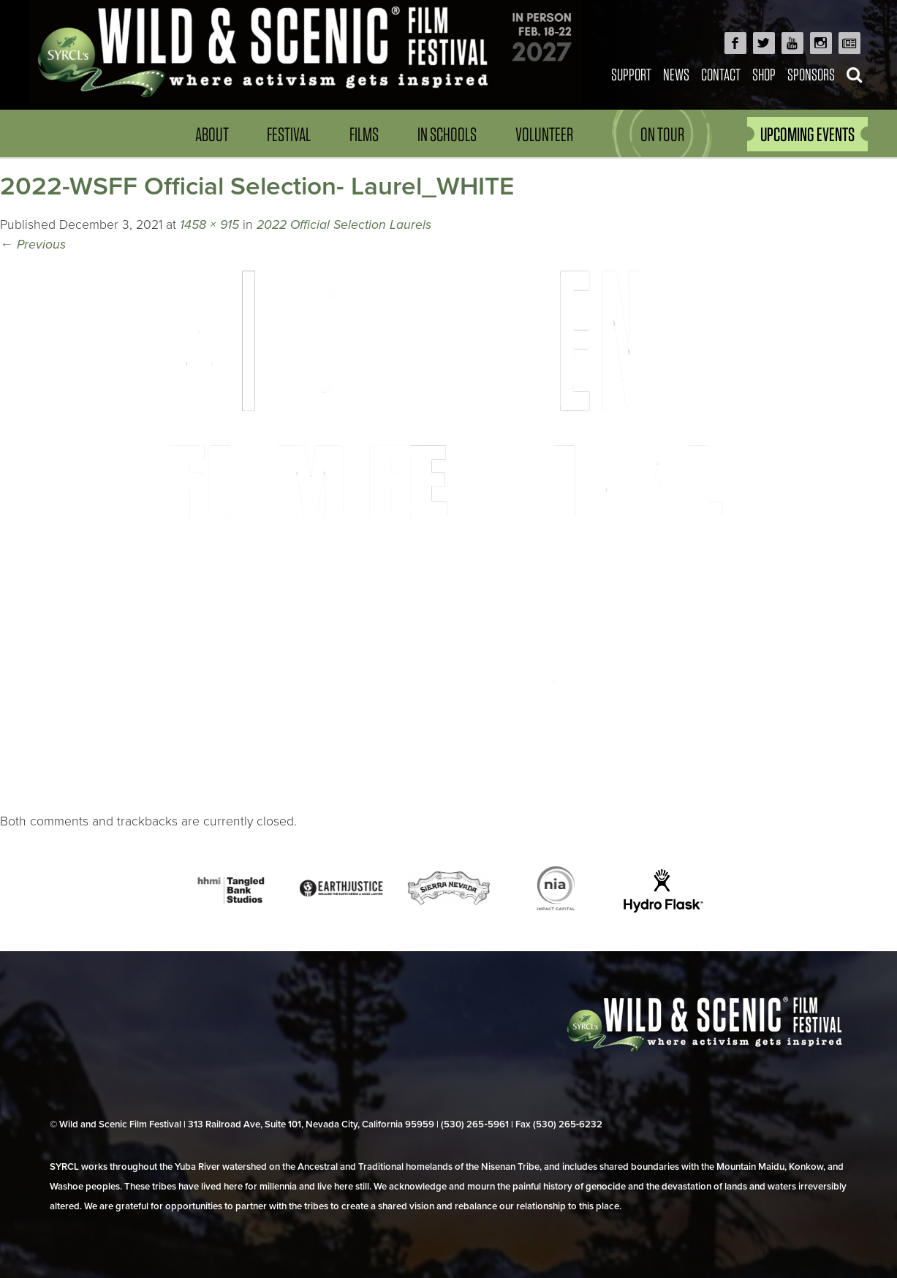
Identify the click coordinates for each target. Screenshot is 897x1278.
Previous (33, 244)
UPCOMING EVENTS (807, 134)
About (212, 134)
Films (364, 134)
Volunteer (544, 134)
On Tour (662, 134)
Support (631, 74)
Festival (289, 134)
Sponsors (811, 74)
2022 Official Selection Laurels (344, 224)
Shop (764, 74)
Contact (721, 74)
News (676, 74)
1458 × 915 (209, 224)
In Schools (447, 134)
